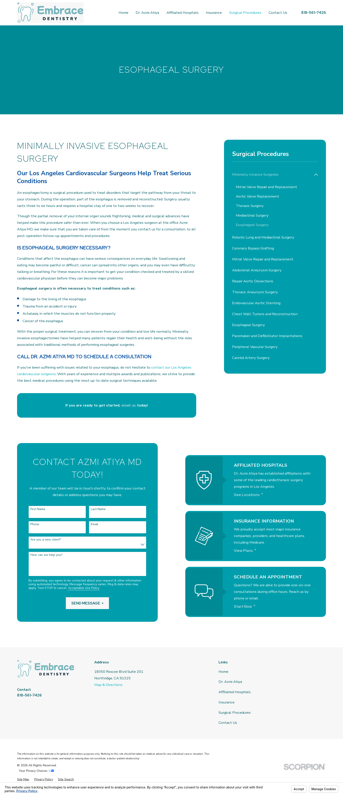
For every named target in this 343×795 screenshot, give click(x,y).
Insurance (226, 702)
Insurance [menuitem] (214, 12)
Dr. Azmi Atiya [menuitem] (147, 12)
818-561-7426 (313, 12)
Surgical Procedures (235, 712)
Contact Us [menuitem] (278, 12)
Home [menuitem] (123, 12)
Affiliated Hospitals (235, 691)
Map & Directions (108, 684)
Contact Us (228, 722)
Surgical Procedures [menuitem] (245, 12)
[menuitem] (272, 174)
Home (223, 671)
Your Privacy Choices (36, 771)
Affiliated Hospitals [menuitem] (182, 12)
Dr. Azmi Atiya (230, 681)
